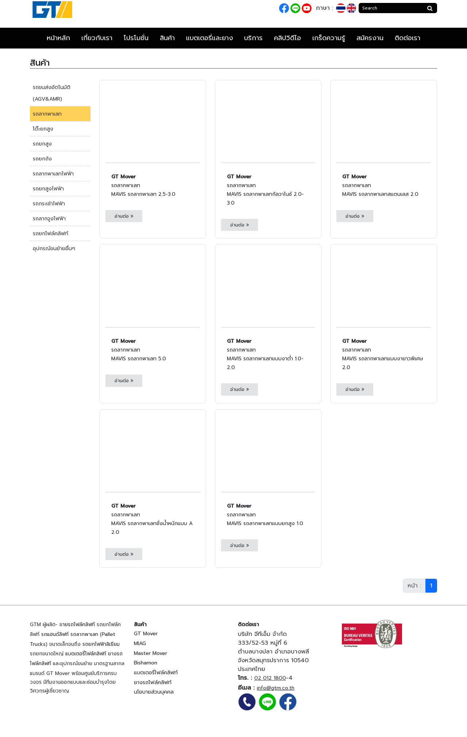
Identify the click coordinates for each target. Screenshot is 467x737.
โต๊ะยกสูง (43, 129)
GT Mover (146, 633)
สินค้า (167, 38)
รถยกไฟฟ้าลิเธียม (101, 644)
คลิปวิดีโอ (287, 38)
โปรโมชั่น (136, 38)
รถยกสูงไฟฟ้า (48, 189)
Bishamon (145, 663)
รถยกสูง (42, 144)
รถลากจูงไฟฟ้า (49, 218)
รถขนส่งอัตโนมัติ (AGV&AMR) (51, 93)
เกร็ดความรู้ (328, 38)
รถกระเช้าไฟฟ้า (49, 203)
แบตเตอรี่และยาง (209, 38)
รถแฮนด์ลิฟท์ (55, 634)
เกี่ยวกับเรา (96, 38)
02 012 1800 (270, 678)
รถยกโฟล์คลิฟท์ (50, 233)
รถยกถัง (42, 159)
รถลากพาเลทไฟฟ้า (53, 174)
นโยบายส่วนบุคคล (154, 692)
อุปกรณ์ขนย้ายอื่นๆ (54, 248)
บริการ (253, 38)
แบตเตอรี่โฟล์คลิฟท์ (85, 654)
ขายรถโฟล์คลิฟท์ (77, 624)
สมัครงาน (369, 38)
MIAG (140, 643)
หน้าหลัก (58, 38)
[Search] (391, 8)
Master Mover (150, 653)
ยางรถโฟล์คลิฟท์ (152, 682)
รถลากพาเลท (47, 114)
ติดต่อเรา (407, 38)
